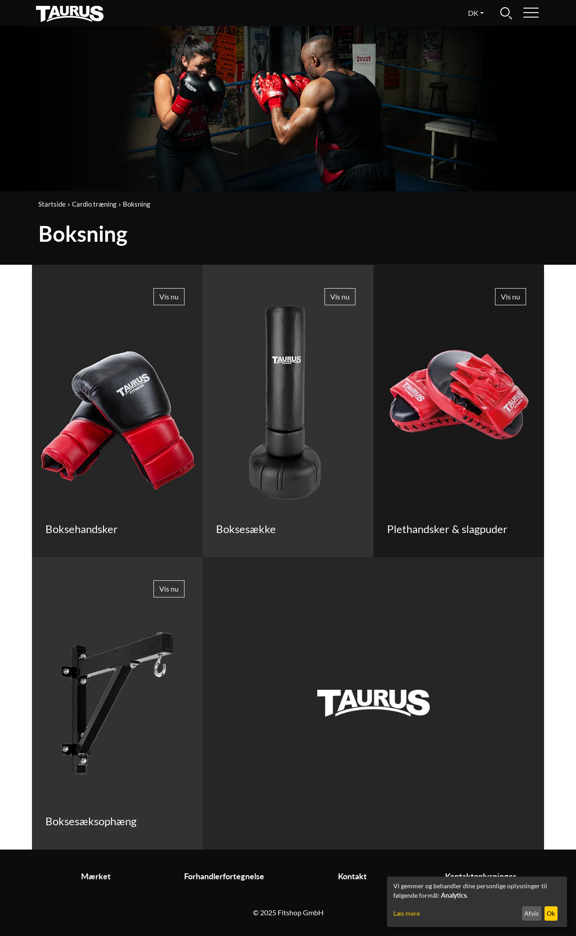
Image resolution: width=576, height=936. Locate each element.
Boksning (136, 204)
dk (473, 13)
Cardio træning (94, 204)
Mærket (96, 876)
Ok (551, 913)
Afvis (531, 913)
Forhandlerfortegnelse (224, 876)
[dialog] (477, 902)
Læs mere (406, 913)
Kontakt (352, 876)
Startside (52, 204)
